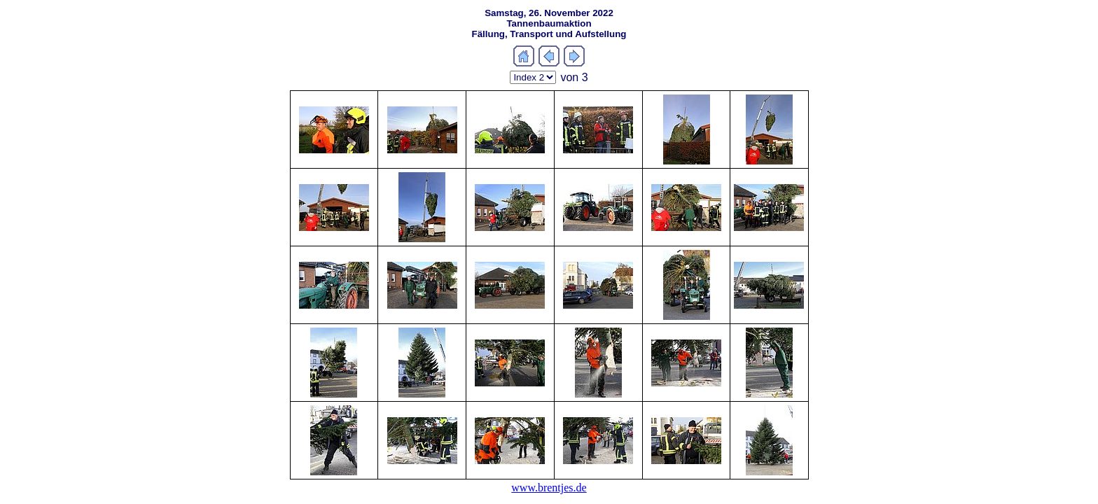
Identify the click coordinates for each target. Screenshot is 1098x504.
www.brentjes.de (548, 487)
